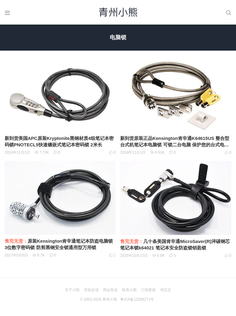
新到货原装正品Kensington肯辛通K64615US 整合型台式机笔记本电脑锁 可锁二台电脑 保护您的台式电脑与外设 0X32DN (174, 145)
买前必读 (91, 290)
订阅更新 (148, 290)
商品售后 (110, 290)
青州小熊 (109, 299)
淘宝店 (165, 290)
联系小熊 (129, 290)
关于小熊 (72, 290)
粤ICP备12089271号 (137, 299)
